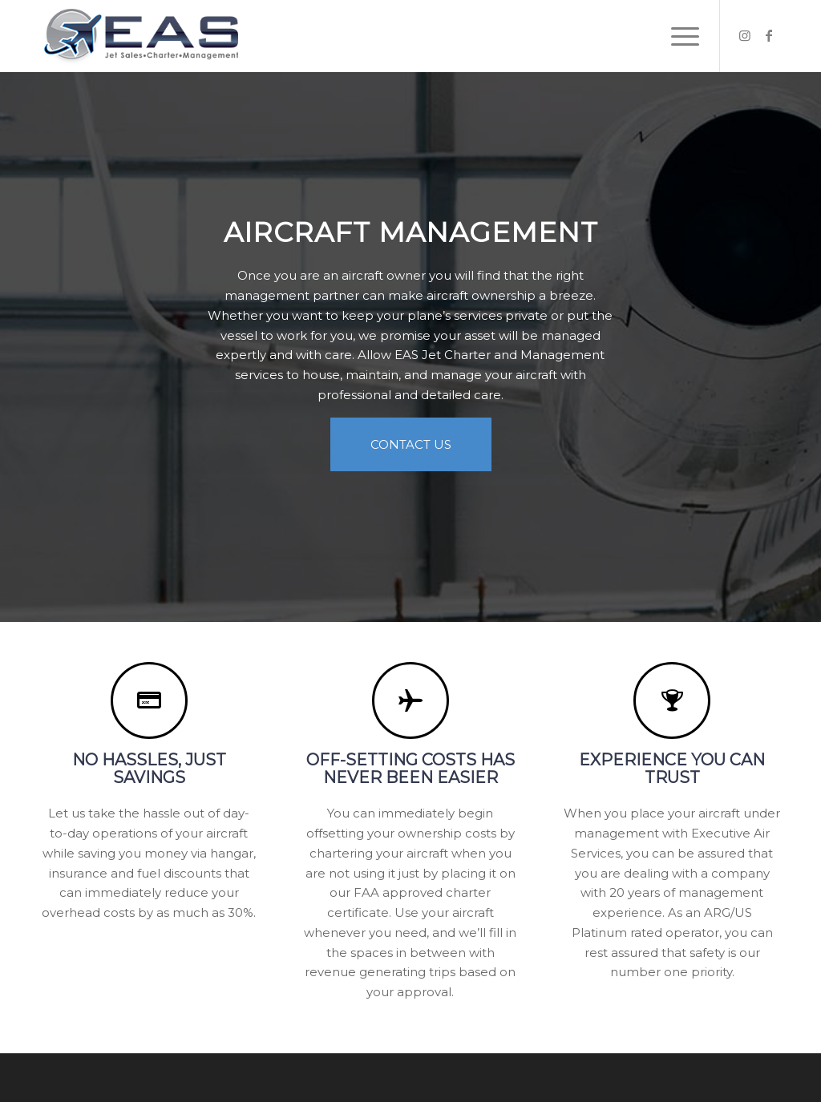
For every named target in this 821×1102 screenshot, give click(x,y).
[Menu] (680, 36)
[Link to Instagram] (745, 35)
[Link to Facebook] (769, 35)
